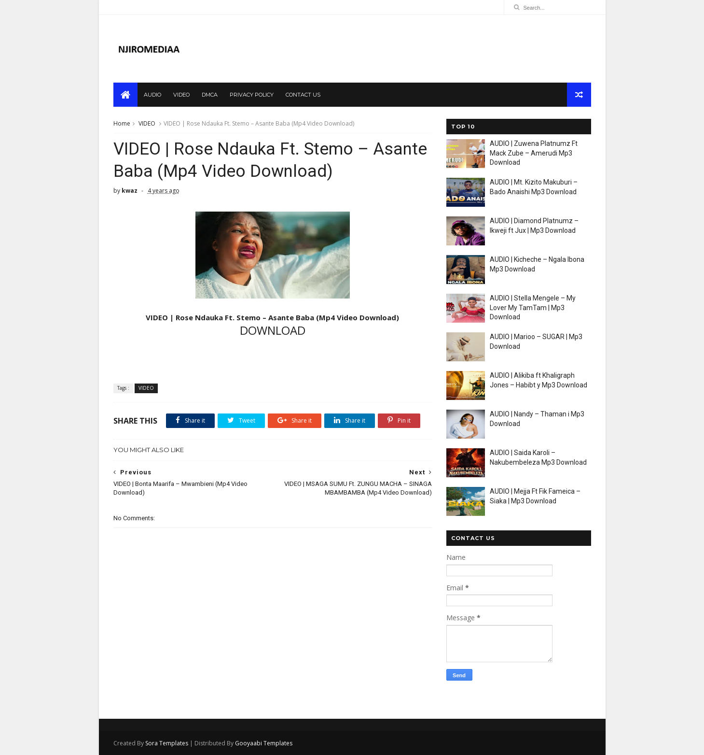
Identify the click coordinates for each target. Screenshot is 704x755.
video (181, 94)
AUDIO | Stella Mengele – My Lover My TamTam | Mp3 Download (533, 307)
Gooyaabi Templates (263, 743)
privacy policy (252, 94)
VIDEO (146, 123)
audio (152, 94)
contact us (303, 94)
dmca (210, 94)
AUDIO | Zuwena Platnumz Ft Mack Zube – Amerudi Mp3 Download (534, 153)
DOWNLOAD (272, 330)
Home (121, 123)
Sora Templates (166, 743)
